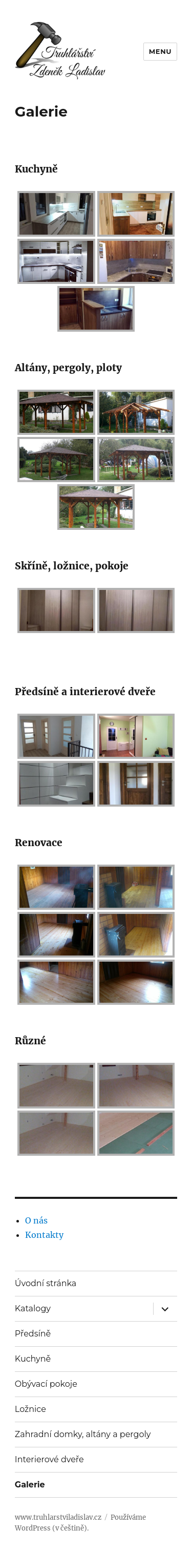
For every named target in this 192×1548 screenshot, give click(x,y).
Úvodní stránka (45, 1283)
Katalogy (33, 1308)
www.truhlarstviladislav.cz (58, 1517)
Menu (160, 51)
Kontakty (44, 1235)
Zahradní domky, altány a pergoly (83, 1434)
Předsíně (33, 1334)
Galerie (30, 1484)
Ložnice (30, 1409)
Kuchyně (33, 1359)
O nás (36, 1220)
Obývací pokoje (46, 1384)
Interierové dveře (49, 1459)
